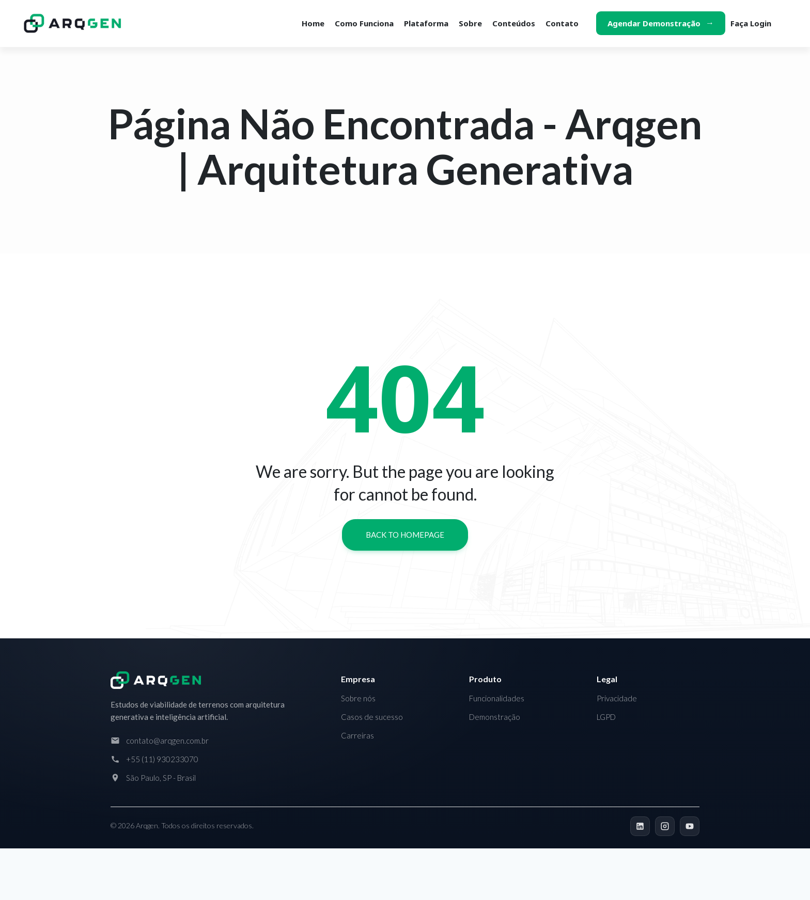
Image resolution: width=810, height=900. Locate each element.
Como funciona (364, 23)
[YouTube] (689, 826)
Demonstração (494, 716)
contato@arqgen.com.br (167, 740)
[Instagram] (665, 826)
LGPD (606, 716)
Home (313, 23)
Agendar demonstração (654, 23)
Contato (562, 23)
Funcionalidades (496, 698)
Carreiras (357, 735)
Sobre (470, 23)
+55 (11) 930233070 (162, 759)
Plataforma (426, 23)
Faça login (750, 23)
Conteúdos (513, 23)
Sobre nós (358, 698)
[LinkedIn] (640, 826)
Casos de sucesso (372, 716)
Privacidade (617, 698)
